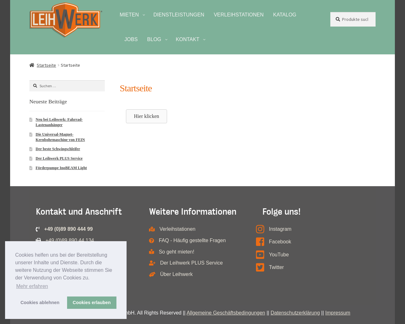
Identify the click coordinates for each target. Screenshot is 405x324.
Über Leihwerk (176, 274)
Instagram (280, 229)
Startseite (46, 65)
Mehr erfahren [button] (32, 286)
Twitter (276, 267)
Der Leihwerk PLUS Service (59, 158)
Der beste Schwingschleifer (58, 149)
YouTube (279, 254)
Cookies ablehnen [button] (40, 302)
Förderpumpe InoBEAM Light (61, 168)
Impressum (337, 312)
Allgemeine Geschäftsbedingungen (226, 312)
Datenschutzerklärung (295, 312)
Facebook (280, 241)
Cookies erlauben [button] (92, 302)
